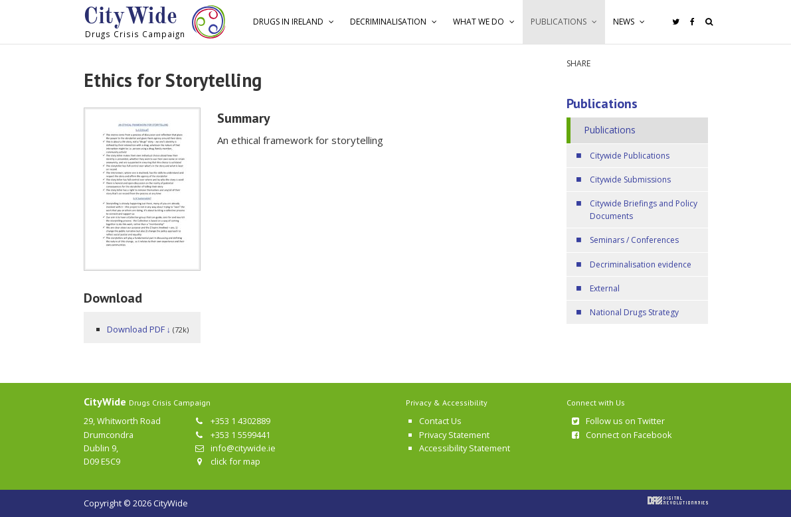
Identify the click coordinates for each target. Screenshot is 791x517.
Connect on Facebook (621, 435)
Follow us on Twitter (617, 421)
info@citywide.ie (234, 448)
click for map (227, 461)
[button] (293, 22)
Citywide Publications (629, 155)
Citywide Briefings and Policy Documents (643, 210)
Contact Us (440, 421)
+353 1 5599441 (232, 435)
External (605, 288)
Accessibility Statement (464, 448)
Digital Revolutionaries (678, 500)
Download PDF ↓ (139, 329)
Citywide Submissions (630, 179)
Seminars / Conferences (634, 240)
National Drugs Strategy (634, 312)
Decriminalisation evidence (640, 264)
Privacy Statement (454, 435)
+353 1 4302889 (232, 421)
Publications (602, 103)
